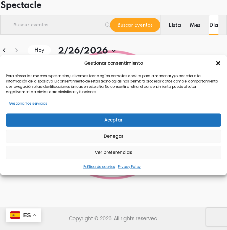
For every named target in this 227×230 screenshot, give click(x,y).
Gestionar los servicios (28, 103)
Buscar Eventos (135, 25)
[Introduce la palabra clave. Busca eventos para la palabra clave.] (55, 25)
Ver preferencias (113, 152)
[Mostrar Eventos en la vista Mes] (195, 25)
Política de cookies (99, 166)
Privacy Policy (129, 166)
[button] (218, 63)
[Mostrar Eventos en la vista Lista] (174, 25)
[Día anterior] (4, 50)
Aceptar (113, 120)
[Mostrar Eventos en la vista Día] (213, 25)
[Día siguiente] (16, 50)
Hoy (39, 50)
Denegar (114, 136)
